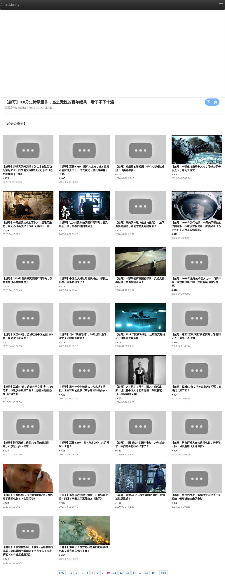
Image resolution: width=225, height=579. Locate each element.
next (163, 572)
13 (127, 572)
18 (146, 572)
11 (114, 572)
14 (134, 572)
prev (61, 572)
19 (153, 572)
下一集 (212, 102)
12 (121, 572)
